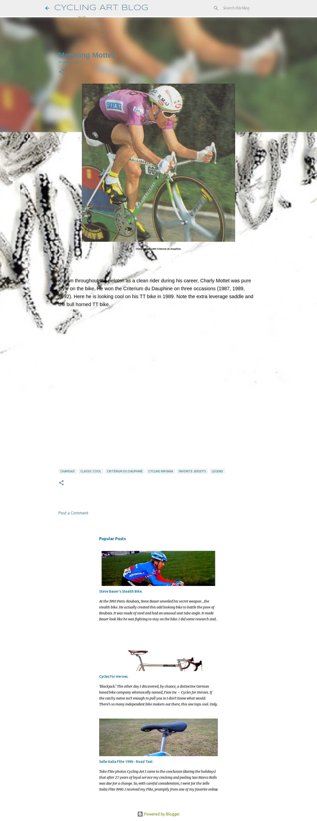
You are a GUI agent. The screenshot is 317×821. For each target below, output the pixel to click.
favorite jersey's (192, 471)
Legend (217, 471)
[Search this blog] (247, 8)
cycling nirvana (160, 471)
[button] (61, 72)
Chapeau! (67, 471)
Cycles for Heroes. (113, 676)
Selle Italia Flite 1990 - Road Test (126, 762)
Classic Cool (90, 471)
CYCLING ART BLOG (101, 8)
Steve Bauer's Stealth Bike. (120, 591)
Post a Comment (73, 513)
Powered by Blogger (158, 814)
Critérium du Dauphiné (125, 471)
